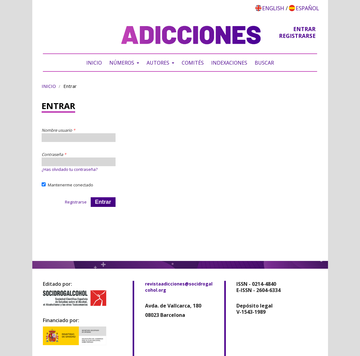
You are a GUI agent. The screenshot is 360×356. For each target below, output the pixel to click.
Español (307, 8)
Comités (193, 63)
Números (122, 63)
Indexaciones (229, 63)
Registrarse (297, 36)
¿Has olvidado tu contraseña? (70, 169)
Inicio (94, 63)
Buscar (264, 63)
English (273, 8)
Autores (159, 63)
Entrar (304, 29)
